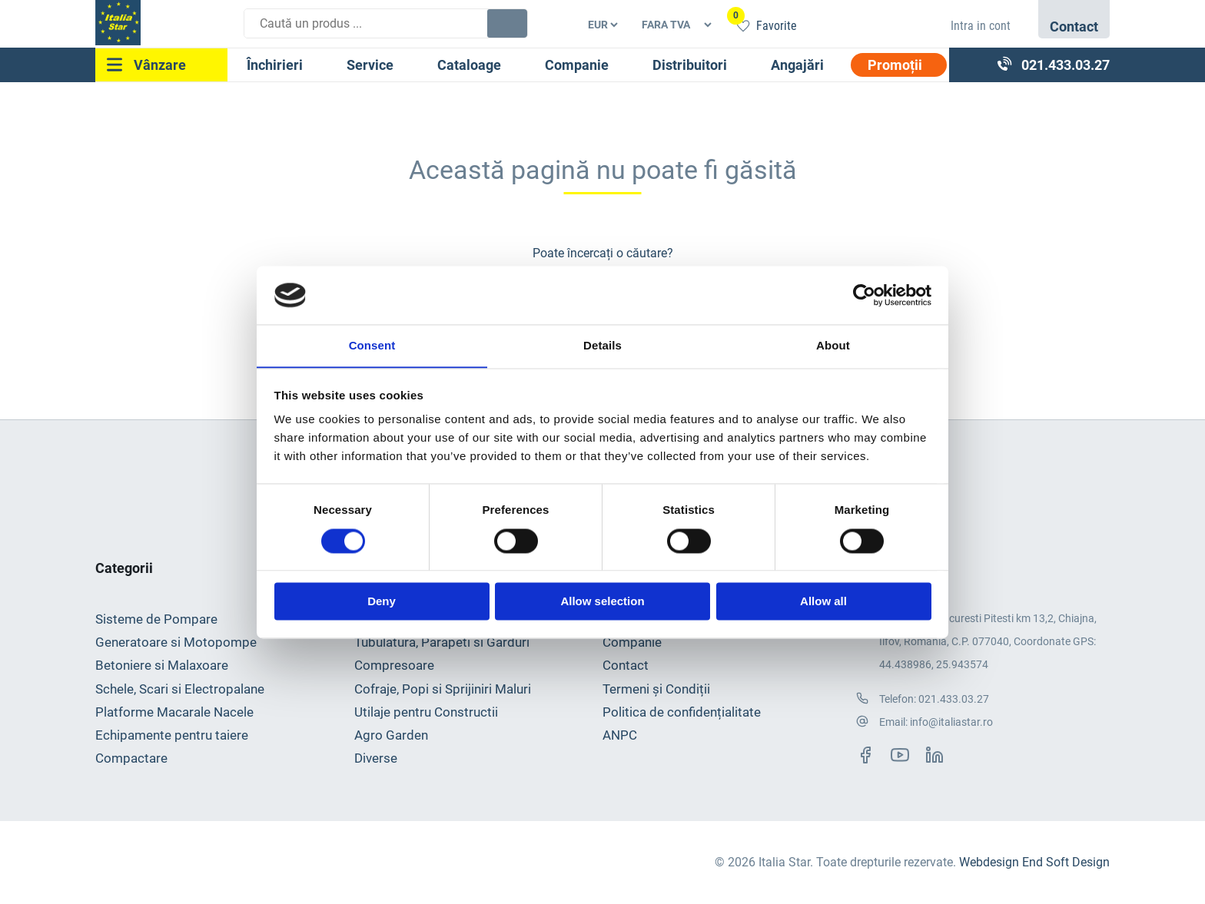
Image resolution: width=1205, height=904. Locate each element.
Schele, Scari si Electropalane (179, 689)
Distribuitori (689, 65)
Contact (625, 666)
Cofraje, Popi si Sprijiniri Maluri (442, 689)
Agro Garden (391, 735)
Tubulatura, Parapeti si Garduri (441, 642)
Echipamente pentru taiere (171, 735)
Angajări (797, 65)
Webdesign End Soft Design (1034, 862)
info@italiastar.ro (951, 722)
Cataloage (469, 65)
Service (370, 65)
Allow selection (602, 601)
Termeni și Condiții (656, 689)
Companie (577, 65)
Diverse (375, 759)
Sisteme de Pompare (156, 619)
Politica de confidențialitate (681, 712)
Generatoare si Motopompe (176, 642)
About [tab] (833, 345)
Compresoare (394, 666)
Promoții (895, 65)
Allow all (823, 601)
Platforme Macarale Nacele (174, 712)
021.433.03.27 (953, 699)
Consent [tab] (372, 345)
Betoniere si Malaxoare (161, 666)
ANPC (619, 735)
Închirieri (275, 65)
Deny (381, 601)
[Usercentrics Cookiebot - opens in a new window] (864, 294)
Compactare (131, 759)
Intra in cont (981, 25)
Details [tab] (602, 345)
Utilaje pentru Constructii (426, 712)
